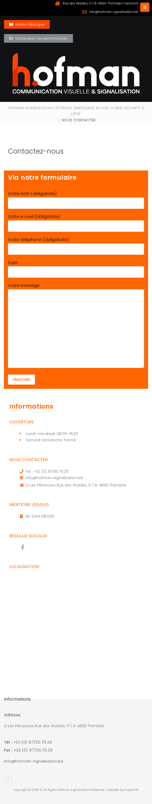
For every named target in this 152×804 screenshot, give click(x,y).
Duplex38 (131, 790)
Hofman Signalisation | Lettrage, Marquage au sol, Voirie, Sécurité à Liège (76, 110)
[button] (27, 24)
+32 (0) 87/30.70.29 (33, 750)
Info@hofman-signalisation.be (33, 761)
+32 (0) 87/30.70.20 (32, 742)
